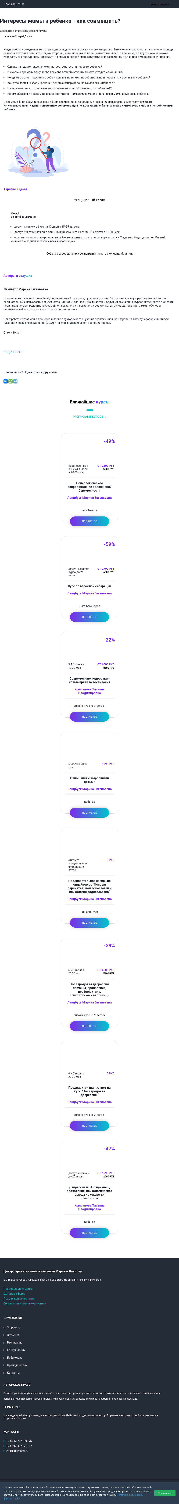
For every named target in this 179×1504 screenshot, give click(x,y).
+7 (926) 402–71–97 (19, 1446)
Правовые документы (18, 1288)
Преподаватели (17, 1365)
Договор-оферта (14, 1293)
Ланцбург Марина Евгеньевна (89, 497)
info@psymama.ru (17, 1450)
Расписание (14, 1342)
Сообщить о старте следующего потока (23, 30)
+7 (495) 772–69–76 (14, 4)
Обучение (13, 1335)
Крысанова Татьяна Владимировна (89, 691)
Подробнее (12, 352)
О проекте (13, 1327)
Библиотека (14, 1357)
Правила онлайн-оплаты (19, 1298)
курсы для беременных (41, 1279)
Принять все (165, 1493)
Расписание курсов (88, 416)
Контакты (13, 1372)
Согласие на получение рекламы (24, 1303)
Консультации (16, 1350)
